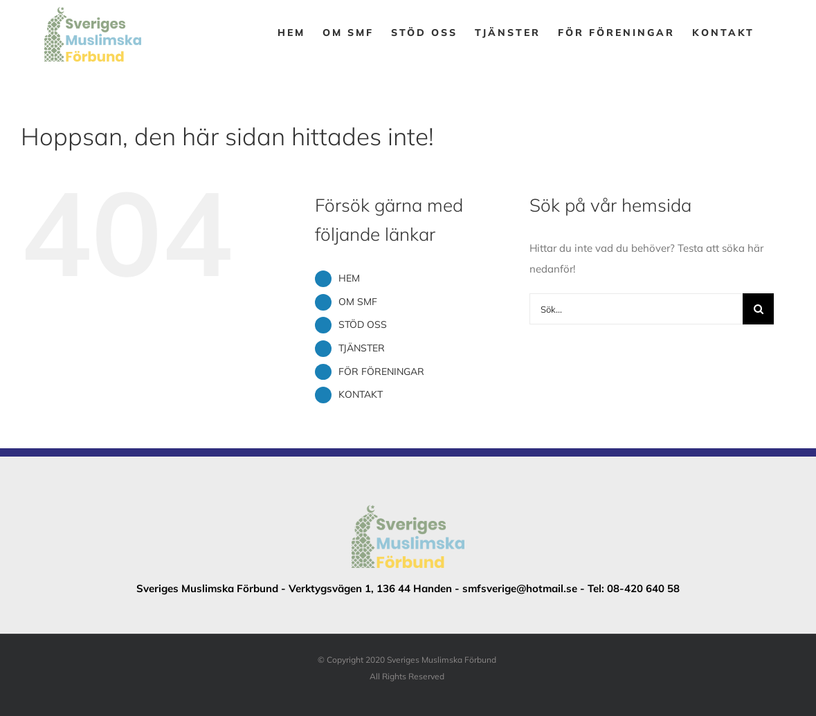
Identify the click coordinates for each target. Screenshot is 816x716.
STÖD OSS (362, 324)
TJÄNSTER (361, 348)
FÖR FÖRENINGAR (381, 371)
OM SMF (357, 301)
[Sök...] (636, 308)
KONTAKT (360, 394)
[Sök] (758, 308)
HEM (349, 278)
